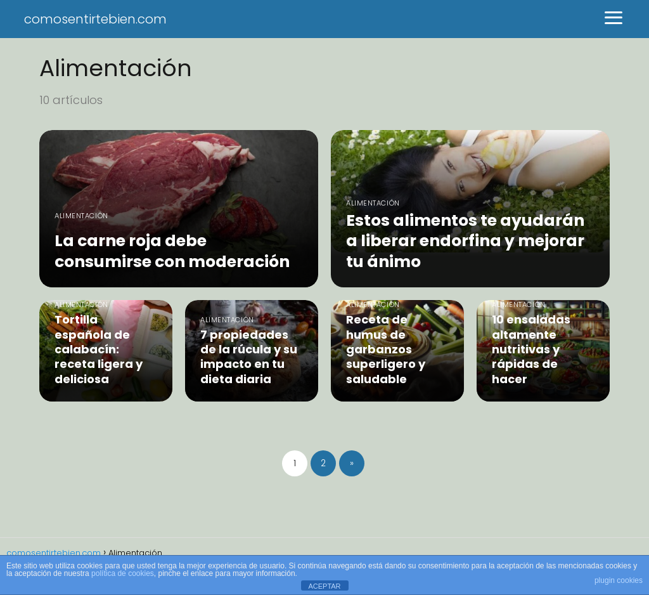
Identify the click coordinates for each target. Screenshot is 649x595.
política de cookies (122, 573)
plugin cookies (618, 580)
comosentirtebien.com (95, 19)
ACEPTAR (324, 586)
